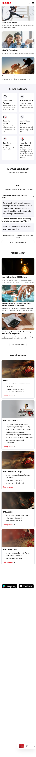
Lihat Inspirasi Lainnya (18, 344)
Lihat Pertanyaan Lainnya (18, 242)
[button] (18, 196)
